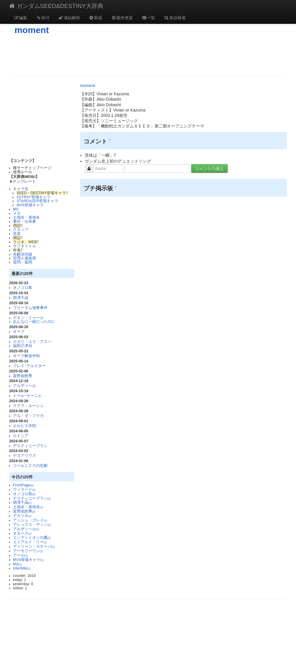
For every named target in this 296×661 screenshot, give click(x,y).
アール (20, 555)
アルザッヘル (24, 386)
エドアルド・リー (30, 542)
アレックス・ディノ (32, 525)
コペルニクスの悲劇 (30, 466)
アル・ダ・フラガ (28, 416)
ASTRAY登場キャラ (33, 197)
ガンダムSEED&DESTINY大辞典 (56, 6)
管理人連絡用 (24, 258)
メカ (17, 213)
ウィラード (24, 489)
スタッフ (20, 230)
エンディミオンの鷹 (32, 538)
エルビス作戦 (24, 426)
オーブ (19, 332)
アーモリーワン (28, 551)
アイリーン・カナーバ (34, 546)
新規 (96, 17)
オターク (22, 533)
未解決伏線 (22, 254)
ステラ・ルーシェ (28, 406)
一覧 (148, 17)
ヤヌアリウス (24, 456)
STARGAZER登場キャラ (37, 201)
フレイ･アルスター (29, 366)
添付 (43, 17)
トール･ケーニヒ (27, 396)
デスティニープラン (30, 446)
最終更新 (122, 17)
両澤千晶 (20, 298)
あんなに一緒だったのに (34, 322)
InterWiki (22, 568)
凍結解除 (69, 17)
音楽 (17, 234)
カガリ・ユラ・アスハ (32, 342)
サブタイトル (24, 246)
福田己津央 (22, 346)
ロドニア (20, 436)
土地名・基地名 (26, 217)
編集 (20, 17)
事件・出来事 (24, 222)
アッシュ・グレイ (30, 520)
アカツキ (22, 516)
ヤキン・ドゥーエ (28, 318)
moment (31, 30)
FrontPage (23, 485)
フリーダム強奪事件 (30, 308)
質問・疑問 (22, 262)
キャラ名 (20, 189)
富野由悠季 (22, 376)
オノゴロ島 (22, 288)
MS (16, 209)
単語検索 (175, 17)
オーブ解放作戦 (26, 356)
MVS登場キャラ (30, 205)
